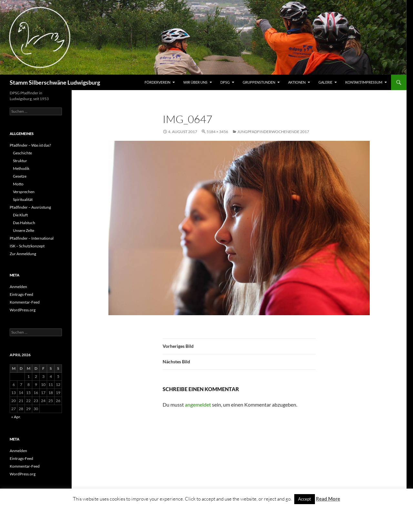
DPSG (225, 82)
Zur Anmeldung (23, 253)
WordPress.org (22, 309)
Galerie (325, 82)
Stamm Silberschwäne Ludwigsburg (55, 82)
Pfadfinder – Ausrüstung (30, 207)
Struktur (20, 160)
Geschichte (22, 152)
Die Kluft (20, 215)
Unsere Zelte (23, 230)
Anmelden (18, 286)
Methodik (21, 168)
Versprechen (24, 191)
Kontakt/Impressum (363, 82)
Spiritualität (23, 199)
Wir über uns (195, 82)
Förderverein (157, 82)
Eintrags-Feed (21, 294)
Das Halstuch (24, 222)
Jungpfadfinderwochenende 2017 (273, 131)
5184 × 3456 (217, 131)
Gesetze (19, 176)
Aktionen (297, 82)
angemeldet (198, 404)
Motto (18, 183)
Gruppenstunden (259, 82)
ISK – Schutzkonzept (27, 246)
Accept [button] (304, 499)
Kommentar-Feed (25, 302)
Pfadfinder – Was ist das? (30, 145)
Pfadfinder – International (32, 238)
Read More (328, 499)
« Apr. (16, 416)
